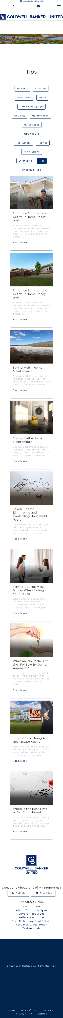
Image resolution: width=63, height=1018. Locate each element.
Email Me (44, 893)
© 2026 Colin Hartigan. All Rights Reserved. (31, 966)
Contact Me (31, 906)
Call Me (19, 893)
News (12, 1010)
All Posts (22, 88)
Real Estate (23, 142)
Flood (42, 97)
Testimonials (31, 928)
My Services (31, 124)
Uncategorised (31, 169)
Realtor (42, 142)
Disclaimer (48, 1010)
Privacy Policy (24, 1014)
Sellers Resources (31, 917)
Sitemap (42, 1014)
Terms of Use (28, 1010)
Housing (19, 115)
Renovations (32, 151)
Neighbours (31, 133)
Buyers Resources (31, 913)
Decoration (24, 97)
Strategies (25, 160)
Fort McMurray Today (31, 924)
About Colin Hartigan (31, 910)
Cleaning (41, 88)
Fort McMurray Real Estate (31, 921)
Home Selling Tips (31, 106)
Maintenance (40, 115)
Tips (42, 160)
